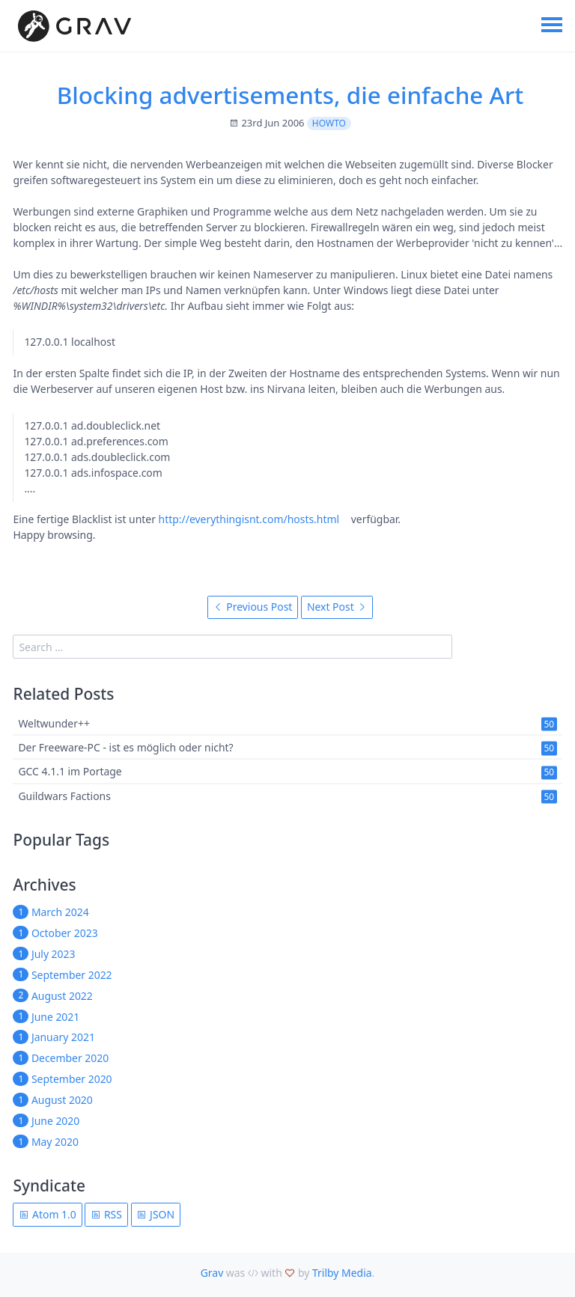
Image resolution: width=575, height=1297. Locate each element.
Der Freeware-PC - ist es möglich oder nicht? (125, 748)
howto (329, 123)
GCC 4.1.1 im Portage (69, 772)
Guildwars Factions (64, 796)
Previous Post (253, 606)
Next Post (337, 606)
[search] (232, 646)
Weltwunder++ (54, 723)
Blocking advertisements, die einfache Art (290, 95)
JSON (155, 1214)
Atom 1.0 (47, 1214)
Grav (212, 1273)
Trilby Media (342, 1273)
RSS (106, 1214)
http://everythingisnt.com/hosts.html (249, 519)
